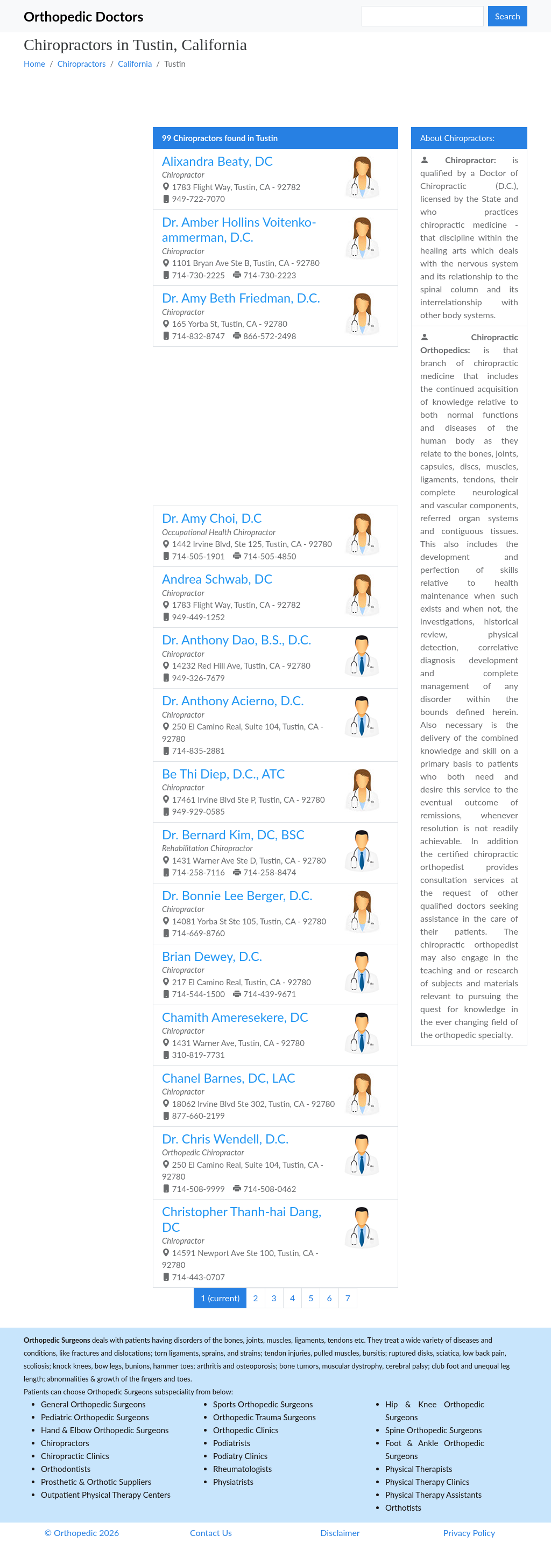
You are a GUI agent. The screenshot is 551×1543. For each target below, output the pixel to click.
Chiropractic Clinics (75, 1456)
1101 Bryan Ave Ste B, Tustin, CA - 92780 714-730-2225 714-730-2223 (271, 247)
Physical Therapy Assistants (433, 1494)
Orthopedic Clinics (246, 1430)
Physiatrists (233, 1481)
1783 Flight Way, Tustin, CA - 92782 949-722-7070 (271, 178)
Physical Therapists (419, 1469)
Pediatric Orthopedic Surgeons (95, 1417)
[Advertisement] (275, 97)
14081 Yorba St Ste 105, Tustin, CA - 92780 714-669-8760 (271, 913)
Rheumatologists (242, 1469)
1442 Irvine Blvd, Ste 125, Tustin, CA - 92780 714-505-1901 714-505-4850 (271, 535)
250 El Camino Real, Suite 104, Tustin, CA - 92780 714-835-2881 (271, 724)
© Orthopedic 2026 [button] (82, 1532)
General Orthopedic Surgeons (93, 1404)
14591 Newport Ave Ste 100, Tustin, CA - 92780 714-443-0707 (271, 1243)
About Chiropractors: (457, 138)
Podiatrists (231, 1443)
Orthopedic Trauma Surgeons (264, 1417)
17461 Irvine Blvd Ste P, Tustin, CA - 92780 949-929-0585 (271, 791)
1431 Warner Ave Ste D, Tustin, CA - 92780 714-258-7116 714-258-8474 (271, 852)
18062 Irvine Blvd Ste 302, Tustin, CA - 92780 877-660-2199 (271, 1095)
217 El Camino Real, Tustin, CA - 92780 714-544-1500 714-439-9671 (271, 974)
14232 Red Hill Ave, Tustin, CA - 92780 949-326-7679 (271, 657)
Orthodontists (65, 1469)
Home (34, 63)
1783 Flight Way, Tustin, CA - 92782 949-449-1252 (271, 596)
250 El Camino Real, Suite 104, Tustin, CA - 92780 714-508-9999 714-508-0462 (271, 1162)
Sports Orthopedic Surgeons (263, 1404)
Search (507, 16)
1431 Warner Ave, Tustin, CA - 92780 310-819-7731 (271, 1034)
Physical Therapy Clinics (427, 1481)
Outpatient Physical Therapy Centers (106, 1494)
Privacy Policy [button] (469, 1532)
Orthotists (403, 1507)
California (135, 63)
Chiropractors (82, 63)
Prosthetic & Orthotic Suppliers (96, 1481)
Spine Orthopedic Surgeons (433, 1430)
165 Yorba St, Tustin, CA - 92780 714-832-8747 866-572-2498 (271, 315)
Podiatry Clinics (240, 1456)
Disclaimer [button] (339, 1532)
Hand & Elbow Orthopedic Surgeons (105, 1430)
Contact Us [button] (211, 1532)
